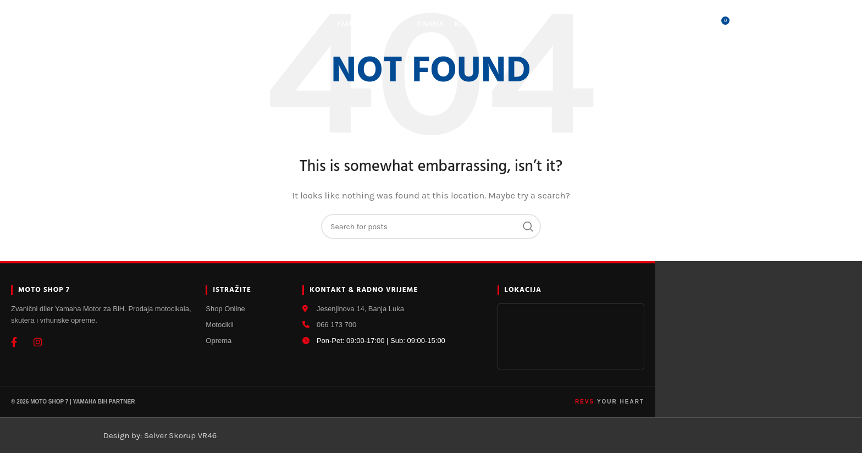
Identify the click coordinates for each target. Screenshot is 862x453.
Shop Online (225, 309)
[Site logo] (161, 24)
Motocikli (220, 325)
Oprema (218, 340)
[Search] (675, 25)
